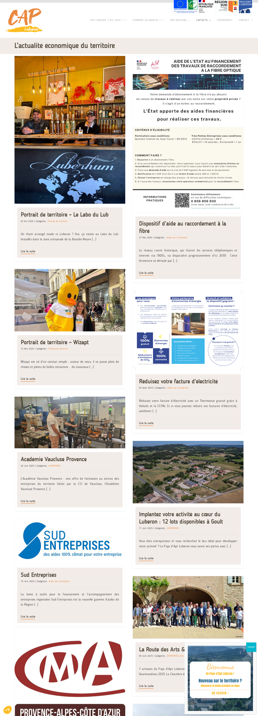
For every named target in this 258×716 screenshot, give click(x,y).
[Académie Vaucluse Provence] (70, 322)
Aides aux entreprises (104, 590)
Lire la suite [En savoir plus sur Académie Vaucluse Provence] (28, 400)
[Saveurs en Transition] (115, 526)
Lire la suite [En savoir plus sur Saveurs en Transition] (73, 626)
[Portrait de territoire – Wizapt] (161, 174)
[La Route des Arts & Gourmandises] (118, 469)
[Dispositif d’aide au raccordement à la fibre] (163, 134)
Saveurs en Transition (90, 584)
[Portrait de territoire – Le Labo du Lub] (70, 130)
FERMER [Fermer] (251, 647)
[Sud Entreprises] (161, 418)
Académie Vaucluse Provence (54, 358)
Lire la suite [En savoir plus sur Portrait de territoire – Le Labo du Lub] (28, 251)
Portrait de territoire (57, 221)
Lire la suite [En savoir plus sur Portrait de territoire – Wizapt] (119, 253)
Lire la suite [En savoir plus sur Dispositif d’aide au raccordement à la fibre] (122, 273)
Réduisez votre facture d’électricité (199, 315)
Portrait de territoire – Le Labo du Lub (64, 214)
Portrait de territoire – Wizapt (146, 216)
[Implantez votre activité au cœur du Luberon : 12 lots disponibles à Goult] (163, 355)
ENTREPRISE (54, 365)
